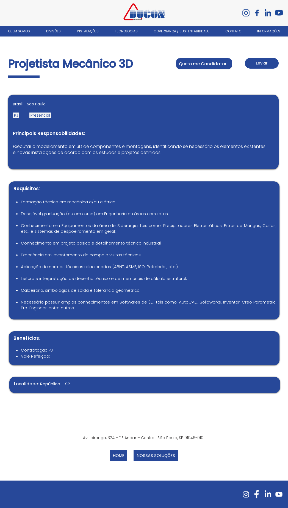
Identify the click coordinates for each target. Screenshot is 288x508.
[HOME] (118, 455)
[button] (204, 63)
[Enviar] (262, 63)
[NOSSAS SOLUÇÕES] (156, 455)
